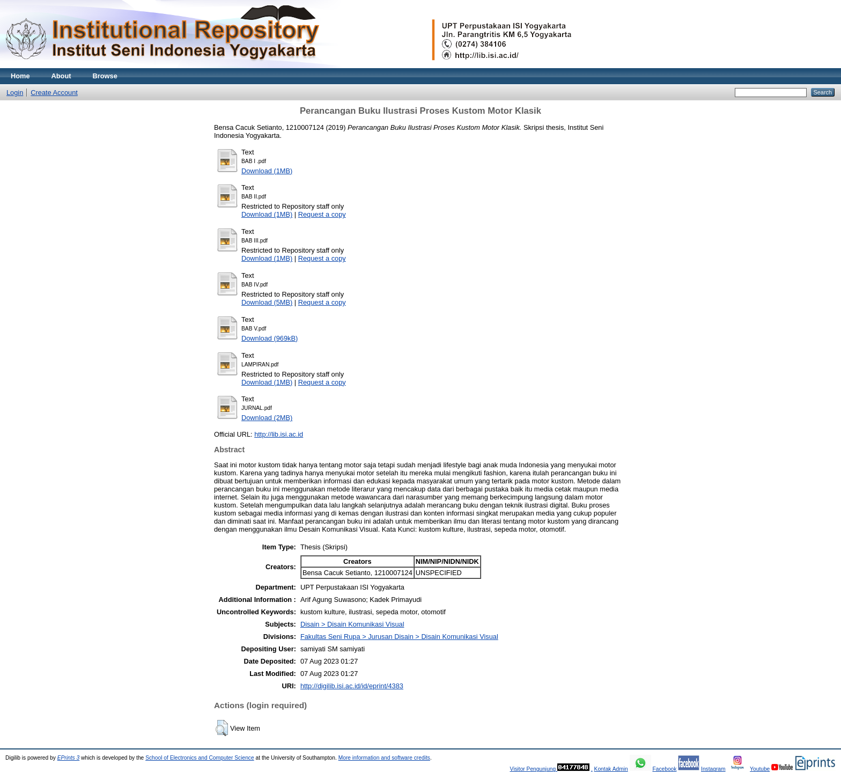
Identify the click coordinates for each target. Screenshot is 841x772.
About (61, 76)
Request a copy (322, 214)
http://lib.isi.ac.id (278, 434)
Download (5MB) (266, 302)
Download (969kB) (269, 338)
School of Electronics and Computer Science (199, 758)
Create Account (54, 93)
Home (20, 76)
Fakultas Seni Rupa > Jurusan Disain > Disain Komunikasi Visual (399, 637)
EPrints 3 (68, 758)
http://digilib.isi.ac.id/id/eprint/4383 (351, 686)
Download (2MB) (266, 418)
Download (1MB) (266, 171)
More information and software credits (384, 758)
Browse (105, 76)
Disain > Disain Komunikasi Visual (352, 624)
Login (14, 93)
